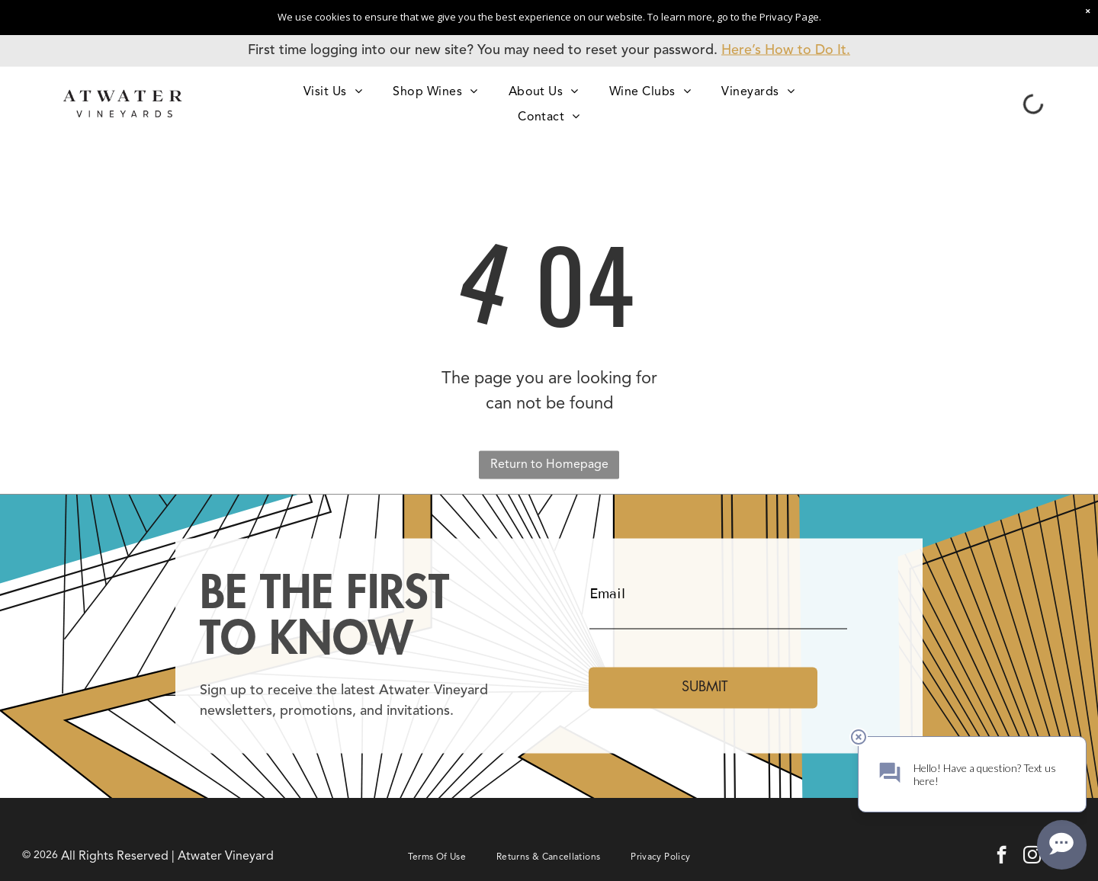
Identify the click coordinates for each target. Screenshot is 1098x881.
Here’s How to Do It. (785, 50)
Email (607, 593)
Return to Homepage (549, 465)
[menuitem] (332, 91)
